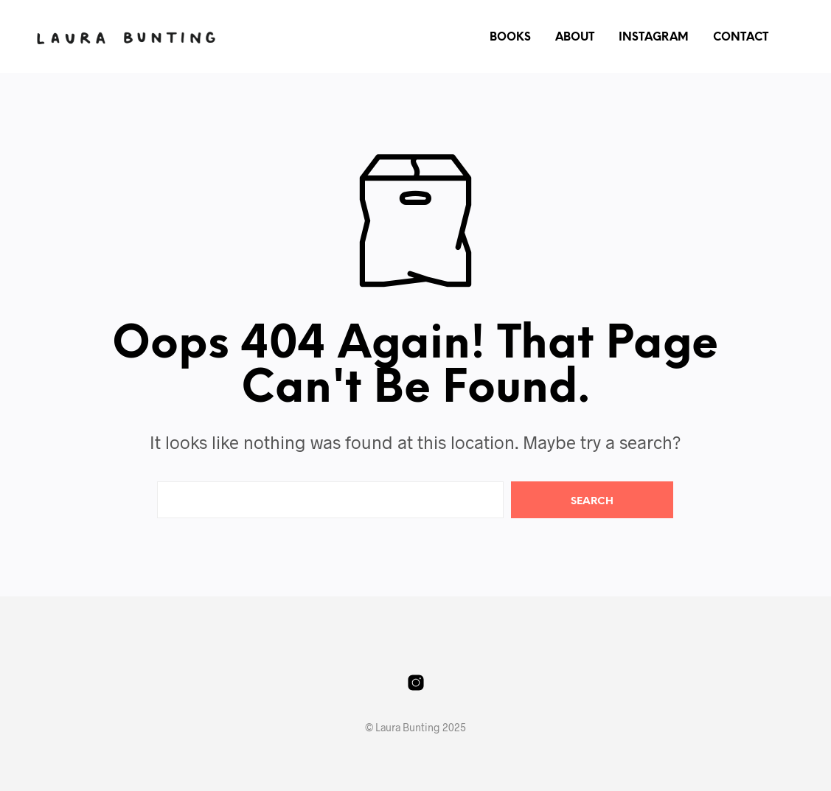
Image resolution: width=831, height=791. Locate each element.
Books (510, 37)
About (574, 37)
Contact (740, 37)
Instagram (654, 37)
